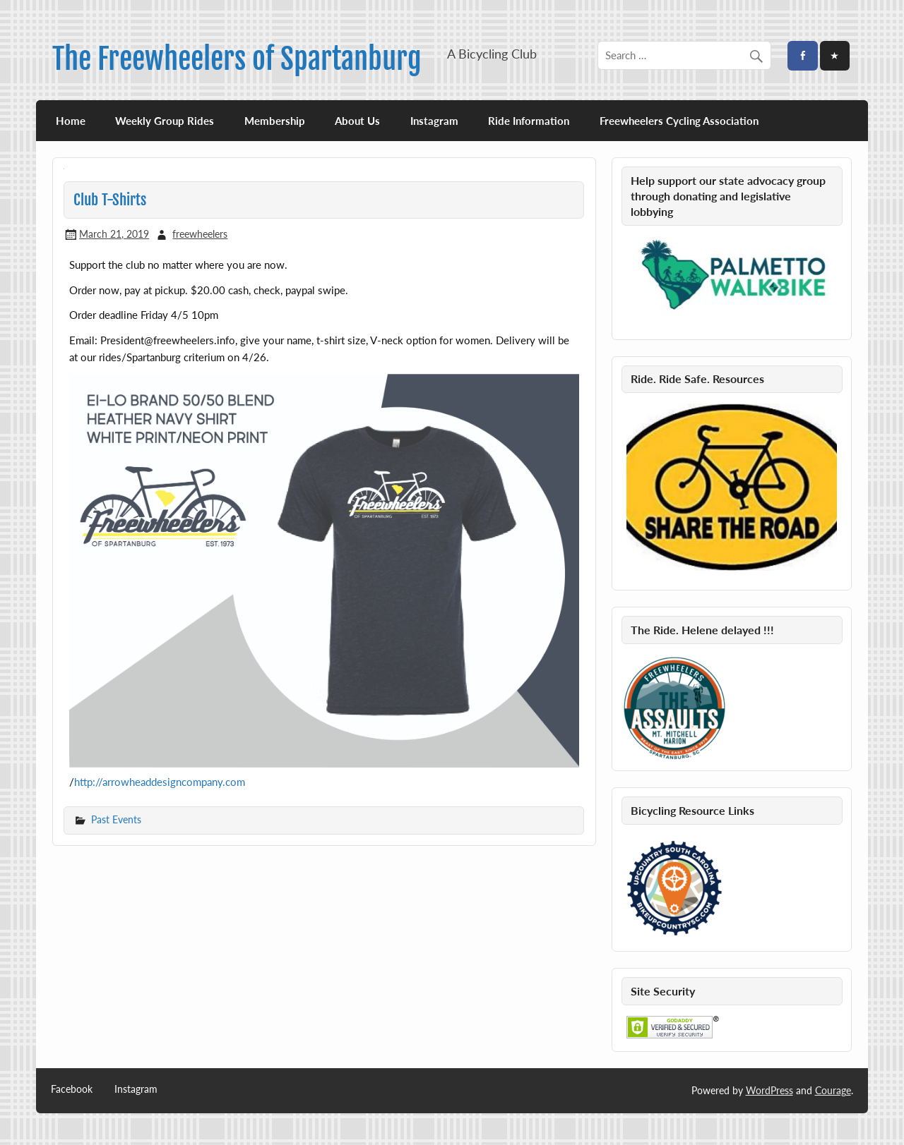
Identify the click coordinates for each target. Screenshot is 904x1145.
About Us (357, 120)
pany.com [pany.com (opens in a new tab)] (223, 781)
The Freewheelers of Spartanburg (237, 59)
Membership (274, 120)
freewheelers (199, 234)
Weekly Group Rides (164, 120)
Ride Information (528, 120)
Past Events (116, 819)
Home (70, 120)
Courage (833, 1090)
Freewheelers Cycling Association (679, 120)
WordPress (769, 1090)
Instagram (434, 120)
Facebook (72, 1089)
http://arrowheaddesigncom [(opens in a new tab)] (137, 781)
